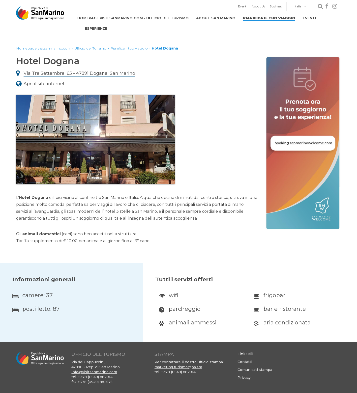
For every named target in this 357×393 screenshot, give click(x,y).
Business (275, 6)
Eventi (242, 6)
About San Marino (216, 18)
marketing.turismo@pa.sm (178, 367)
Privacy (244, 377)
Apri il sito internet (44, 83)
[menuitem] (242, 6)
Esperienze (96, 28)
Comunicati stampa (255, 369)
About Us (258, 6)
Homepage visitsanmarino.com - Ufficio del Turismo (133, 18)
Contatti (245, 362)
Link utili (245, 354)
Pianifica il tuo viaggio (269, 18)
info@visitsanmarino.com (94, 372)
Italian (300, 6)
